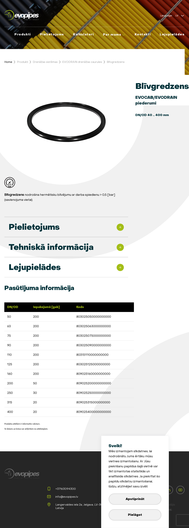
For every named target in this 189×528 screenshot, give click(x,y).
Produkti (22, 62)
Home (8, 62)
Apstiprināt (135, 499)
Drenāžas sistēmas (45, 62)
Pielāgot (135, 515)
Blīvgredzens (116, 62)
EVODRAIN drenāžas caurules (82, 62)
